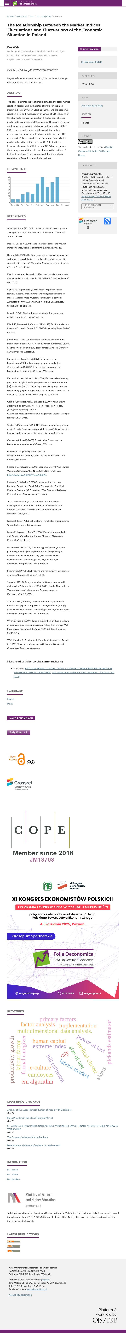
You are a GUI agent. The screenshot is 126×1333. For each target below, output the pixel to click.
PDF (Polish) (91, 49)
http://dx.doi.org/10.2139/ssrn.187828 (26, 474)
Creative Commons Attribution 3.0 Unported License (95, 151)
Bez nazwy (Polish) (93, 62)
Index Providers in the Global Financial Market (30, 1117)
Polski (10, 703)
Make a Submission (21, 718)
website (46, 1279)
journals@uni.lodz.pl (37, 1289)
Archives (21, 16)
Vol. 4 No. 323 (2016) (40, 16)
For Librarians (13, 1179)
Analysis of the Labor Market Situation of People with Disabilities (39, 1109)
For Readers (12, 1169)
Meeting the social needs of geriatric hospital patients (33, 1145)
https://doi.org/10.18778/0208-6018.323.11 (35, 70)
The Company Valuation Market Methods (27, 1137)
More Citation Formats (92, 206)
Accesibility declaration (20, 1294)
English (10, 698)
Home (10, 16)
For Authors (12, 1174)
